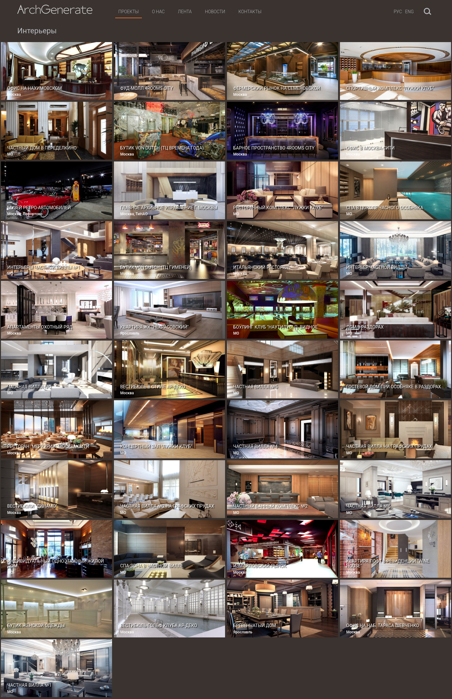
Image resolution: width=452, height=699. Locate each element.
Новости (215, 11)
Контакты (249, 11)
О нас (158, 11)
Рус (398, 11)
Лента (185, 11)
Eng (409, 11)
